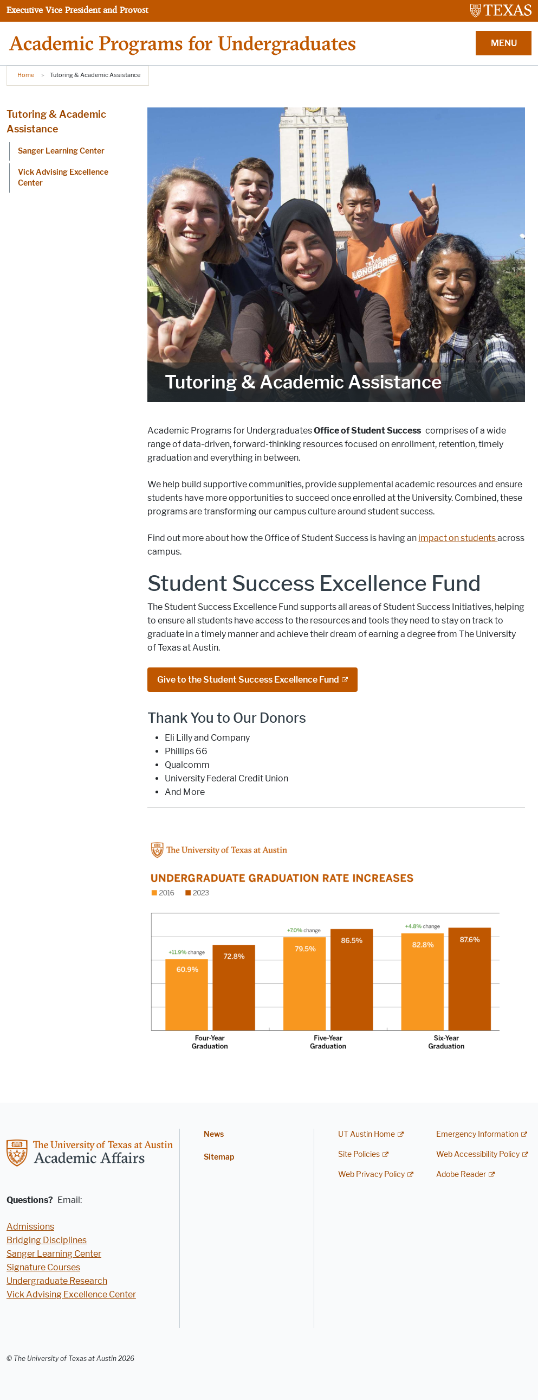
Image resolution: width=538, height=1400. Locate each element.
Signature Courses (43, 1267)
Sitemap (219, 1157)
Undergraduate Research (57, 1281)
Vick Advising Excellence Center (63, 178)
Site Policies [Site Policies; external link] (359, 1154)
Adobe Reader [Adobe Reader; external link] (461, 1174)
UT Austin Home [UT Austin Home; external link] (366, 1134)
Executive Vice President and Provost (77, 10)
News (214, 1134)
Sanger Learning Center (61, 151)
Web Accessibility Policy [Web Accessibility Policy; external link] (478, 1154)
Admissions (30, 1226)
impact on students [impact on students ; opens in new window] (457, 538)
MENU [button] (504, 43)
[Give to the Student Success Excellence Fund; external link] (252, 679)
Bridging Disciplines (47, 1240)
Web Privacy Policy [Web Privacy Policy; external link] (371, 1174)
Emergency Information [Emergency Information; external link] (477, 1134)
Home (25, 75)
